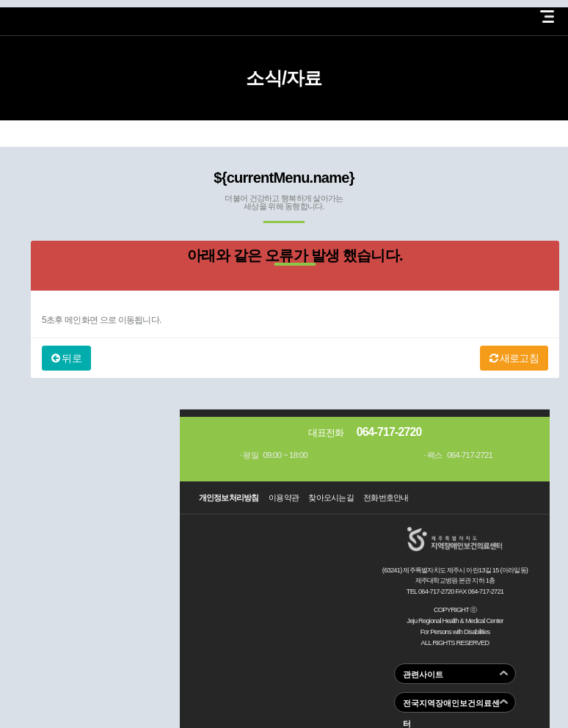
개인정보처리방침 (229, 497)
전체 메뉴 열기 (547, 16)
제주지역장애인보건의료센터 (61, 14)
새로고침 (514, 358)
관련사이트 (423, 674)
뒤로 (66, 358)
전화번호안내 (386, 497)
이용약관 (284, 497)
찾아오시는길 (331, 497)
